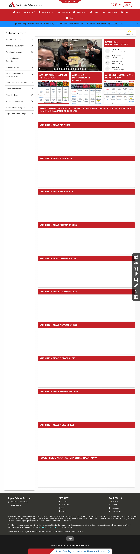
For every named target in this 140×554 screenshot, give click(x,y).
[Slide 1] (54, 69)
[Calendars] (136, 296)
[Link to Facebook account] (115, 5)
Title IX (62, 511)
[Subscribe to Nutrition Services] (129, 33)
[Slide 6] (63, 69)
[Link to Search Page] (120, 5)
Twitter (113, 505)
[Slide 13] (75, 69)
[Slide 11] (71, 69)
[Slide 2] (56, 69)
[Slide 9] (68, 69)
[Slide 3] (57, 69)
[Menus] (136, 268)
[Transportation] (136, 280)
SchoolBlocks (73, 545)
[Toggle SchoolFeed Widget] (108, 551)
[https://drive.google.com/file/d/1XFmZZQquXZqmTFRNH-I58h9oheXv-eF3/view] (136, 257)
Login (70, 539)
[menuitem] (24, 12)
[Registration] (136, 285)
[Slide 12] (73, 69)
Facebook (114, 508)
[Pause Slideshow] (39, 69)
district (64, 498)
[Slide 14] (77, 69)
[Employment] (136, 263)
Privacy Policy (115, 511)
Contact (63, 501)
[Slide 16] (80, 69)
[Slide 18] (84, 69)
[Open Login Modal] (127, 4)
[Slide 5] (61, 69)
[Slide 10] (70, 69)
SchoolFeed (85, 545)
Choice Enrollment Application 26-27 (106, 23)
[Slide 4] (59, 69)
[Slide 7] (64, 69)
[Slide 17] (82, 69)
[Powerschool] (136, 274)
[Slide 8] (66, 69)
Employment (65, 504)
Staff (61, 508)
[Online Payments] (136, 291)
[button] (137, 23)
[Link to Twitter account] (112, 5)
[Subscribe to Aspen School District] (113, 501)
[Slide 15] (78, 69)
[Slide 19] (85, 69)
